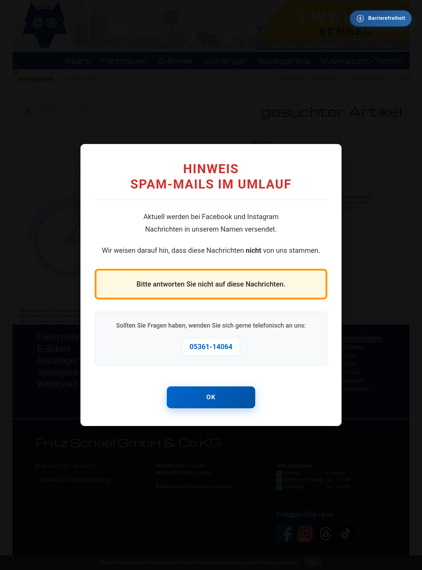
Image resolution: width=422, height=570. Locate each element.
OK (211, 397)
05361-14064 (211, 346)
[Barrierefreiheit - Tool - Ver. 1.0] (380, 18)
